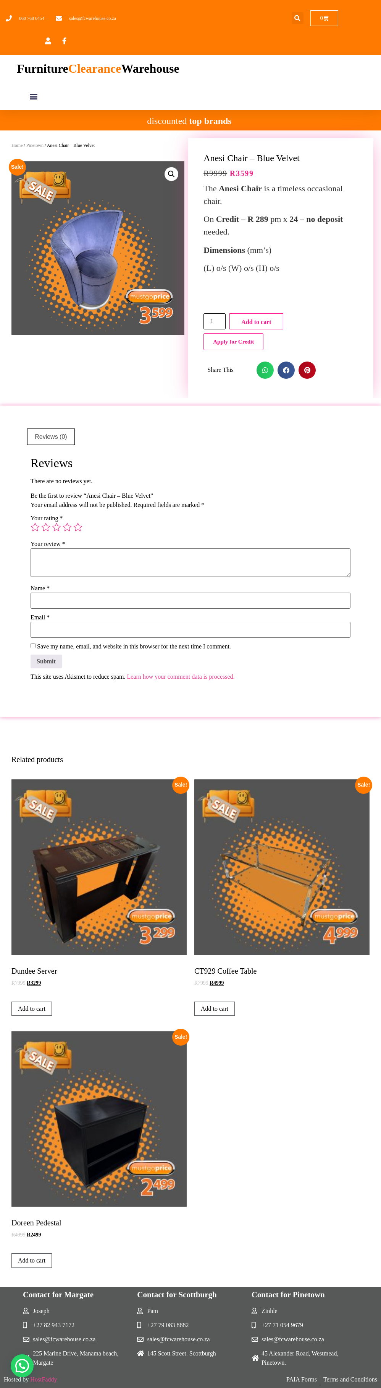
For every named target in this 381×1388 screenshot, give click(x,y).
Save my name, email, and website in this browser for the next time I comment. (134, 646)
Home (17, 145)
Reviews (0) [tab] (51, 436)
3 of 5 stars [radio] (56, 527)
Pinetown (35, 145)
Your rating (47, 518)
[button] (298, 18)
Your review (48, 544)
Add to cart (256, 322)
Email (40, 617)
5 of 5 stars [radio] (77, 527)
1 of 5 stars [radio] (35, 527)
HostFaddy (43, 1379)
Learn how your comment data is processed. (180, 676)
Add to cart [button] (31, 1008)
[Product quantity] (214, 321)
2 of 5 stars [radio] (45, 527)
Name (40, 588)
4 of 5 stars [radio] (67, 527)
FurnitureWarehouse (98, 68)
